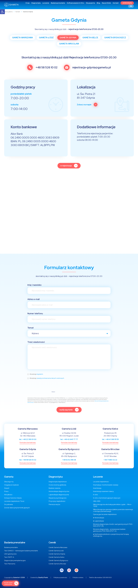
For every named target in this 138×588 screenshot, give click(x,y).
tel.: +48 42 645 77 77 (69, 439)
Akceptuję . (36, 374)
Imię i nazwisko (34, 285)
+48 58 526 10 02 (46, 67)
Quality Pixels (43, 577)
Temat (30, 327)
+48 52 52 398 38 (69, 460)
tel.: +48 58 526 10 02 (27, 460)
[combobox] (69, 333)
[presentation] (41, 386)
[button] (2, 11)
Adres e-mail (33, 299)
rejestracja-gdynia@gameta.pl (91, 67)
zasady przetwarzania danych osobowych (50, 378)
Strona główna (8, 12)
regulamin (40, 374)
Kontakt (18, 12)
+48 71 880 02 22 (110, 460)
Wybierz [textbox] (35, 333)
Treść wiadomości (36, 342)
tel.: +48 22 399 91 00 (27, 439)
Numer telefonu (35, 313)
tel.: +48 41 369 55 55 (110, 439)
